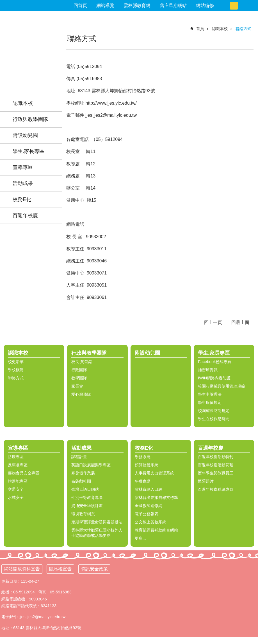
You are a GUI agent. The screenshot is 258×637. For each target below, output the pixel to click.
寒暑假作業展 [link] (83, 473)
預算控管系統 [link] (146, 465)
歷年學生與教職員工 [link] (215, 473)
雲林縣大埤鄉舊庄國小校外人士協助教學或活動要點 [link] (96, 533)
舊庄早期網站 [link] (173, 5)
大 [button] (242, 6)
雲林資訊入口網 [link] (148, 489)
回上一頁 (213, 322)
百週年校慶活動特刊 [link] (215, 456)
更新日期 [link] (9, 581)
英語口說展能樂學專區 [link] (91, 465)
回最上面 (240, 322)
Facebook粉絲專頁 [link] (214, 361)
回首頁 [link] (80, 5)
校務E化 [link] (22, 199)
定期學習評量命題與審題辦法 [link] (96, 522)
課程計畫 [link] (79, 456)
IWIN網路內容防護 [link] (214, 378)
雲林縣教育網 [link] (137, 5)
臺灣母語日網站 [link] (85, 489)
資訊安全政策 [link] (94, 568)
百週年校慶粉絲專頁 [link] (215, 489)
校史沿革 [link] (16, 361)
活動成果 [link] (23, 183)
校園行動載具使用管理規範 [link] (221, 386)
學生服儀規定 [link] (210, 402)
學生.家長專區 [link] (28, 151)
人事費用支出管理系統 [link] (154, 473)
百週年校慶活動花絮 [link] (215, 465)
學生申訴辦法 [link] (210, 394)
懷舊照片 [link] (206, 481)
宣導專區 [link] (23, 167)
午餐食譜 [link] (142, 481)
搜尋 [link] (252, 2)
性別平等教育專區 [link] (87, 497)
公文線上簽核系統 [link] (150, 522)
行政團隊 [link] (79, 370)
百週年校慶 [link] (25, 215)
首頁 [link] (200, 28)
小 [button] (226, 6)
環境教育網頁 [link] (83, 514)
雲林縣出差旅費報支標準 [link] (156, 497)
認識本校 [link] (23, 103)
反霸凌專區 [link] (18, 465)
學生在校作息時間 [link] (213, 419)
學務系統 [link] (142, 456)
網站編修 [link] (205, 5)
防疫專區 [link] (16, 456)
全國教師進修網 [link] (148, 505)
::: (2, 24)
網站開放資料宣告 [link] (22, 568)
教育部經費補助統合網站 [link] (156, 530)
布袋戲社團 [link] (81, 481)
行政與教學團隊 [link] (30, 119)
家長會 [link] (77, 386)
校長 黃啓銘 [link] (81, 361)
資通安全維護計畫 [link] (87, 505)
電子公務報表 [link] (146, 514)
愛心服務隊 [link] (81, 394)
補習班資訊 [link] (208, 370)
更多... (140, 538)
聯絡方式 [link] (243, 28)
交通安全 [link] (16, 489)
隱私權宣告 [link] (60, 568)
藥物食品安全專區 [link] (23, 473)
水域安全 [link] (16, 497)
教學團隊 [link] (79, 378)
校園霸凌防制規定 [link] (213, 410)
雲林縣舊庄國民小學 (31, 47)
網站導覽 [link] (105, 5)
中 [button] (234, 6)
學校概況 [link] (16, 370)
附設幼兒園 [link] (25, 135)
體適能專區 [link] (18, 481)
